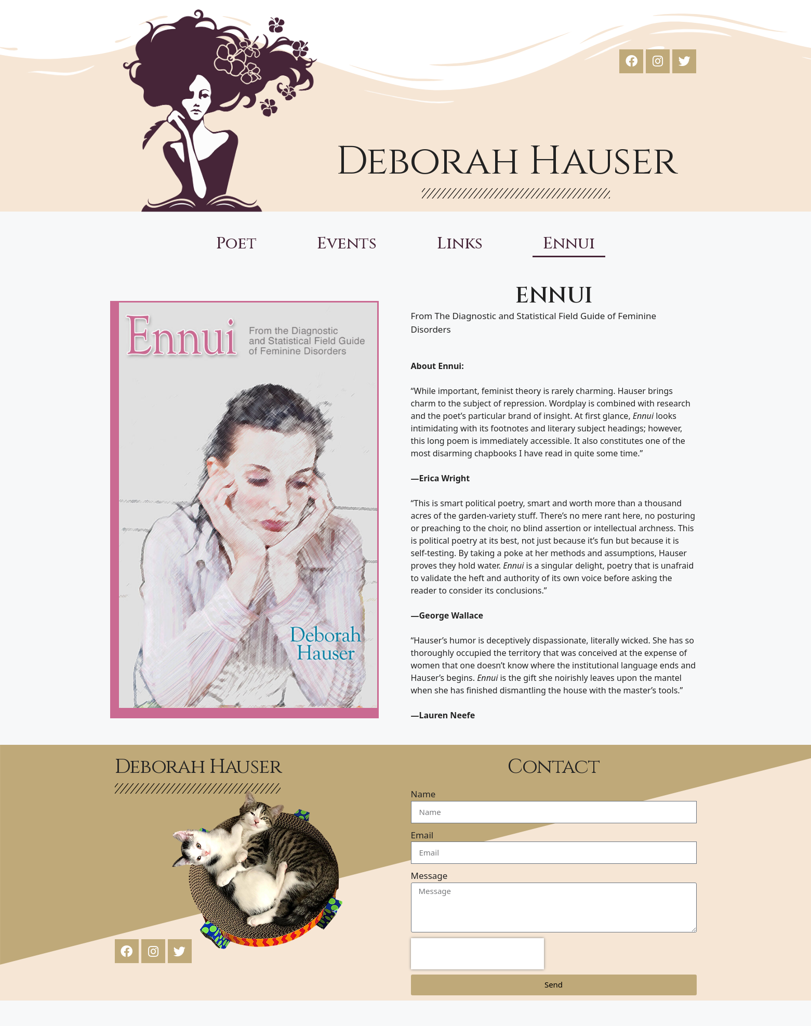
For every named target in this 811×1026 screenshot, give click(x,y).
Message (429, 876)
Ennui (569, 244)
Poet (236, 244)
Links (460, 244)
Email (422, 835)
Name (423, 794)
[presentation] (477, 953)
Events (347, 244)
